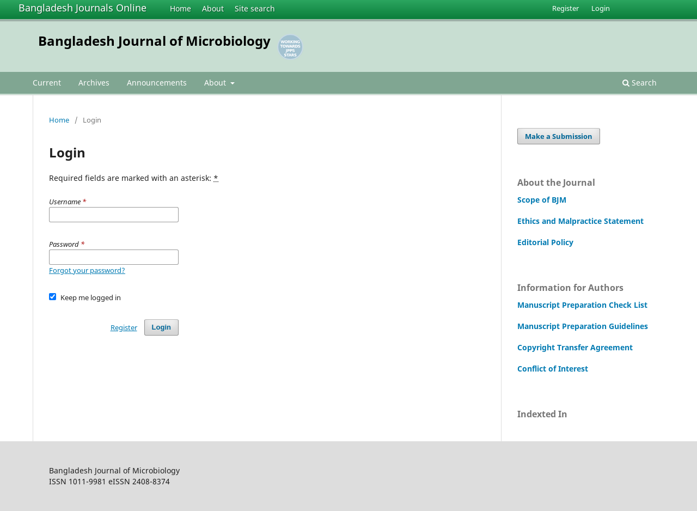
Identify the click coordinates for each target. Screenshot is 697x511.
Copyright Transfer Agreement (575, 347)
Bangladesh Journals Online (82, 7)
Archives (93, 82)
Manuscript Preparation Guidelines (582, 326)
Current (47, 82)
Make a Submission (558, 136)
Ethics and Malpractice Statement (580, 221)
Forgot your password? (87, 270)
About (213, 8)
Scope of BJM (541, 199)
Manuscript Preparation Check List (582, 305)
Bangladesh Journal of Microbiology (154, 41)
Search (639, 82)
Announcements (157, 82)
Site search (255, 8)
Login (600, 8)
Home (180, 8)
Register (565, 8)
